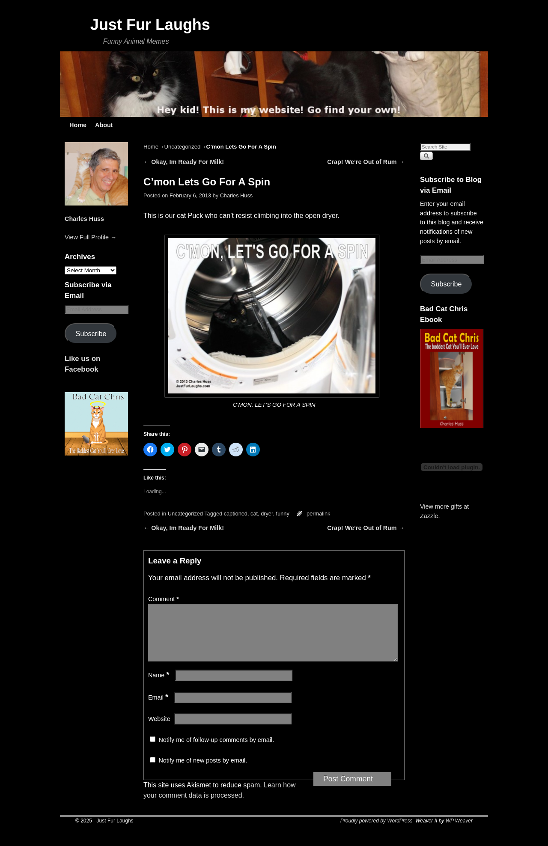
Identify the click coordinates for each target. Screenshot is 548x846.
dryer (267, 513)
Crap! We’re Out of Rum (366, 161)
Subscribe (91, 333)
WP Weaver (459, 831)
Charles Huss (84, 218)
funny (282, 513)
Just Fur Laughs (150, 24)
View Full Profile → (90, 237)
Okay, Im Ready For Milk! (183, 161)
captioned (235, 513)
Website (159, 729)
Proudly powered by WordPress (376, 831)
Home (77, 125)
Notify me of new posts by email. (202, 770)
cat (254, 513)
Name (159, 685)
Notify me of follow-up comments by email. (216, 750)
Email (159, 707)
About (104, 125)
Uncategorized (182, 146)
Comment (164, 599)
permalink (318, 513)
